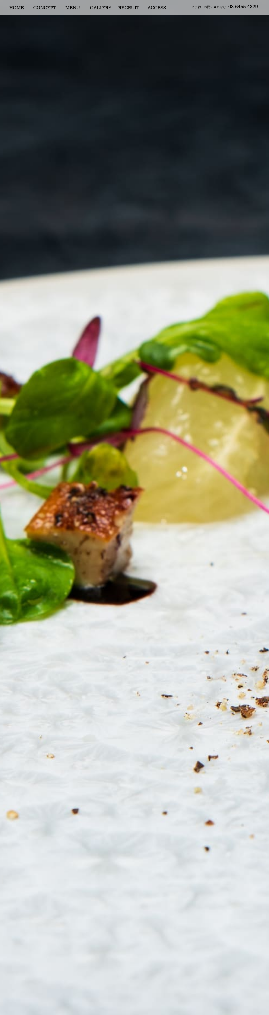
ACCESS (157, 8)
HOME (16, 8)
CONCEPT (44, 8)
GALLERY (100, 8)
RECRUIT (128, 8)
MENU (72, 8)
